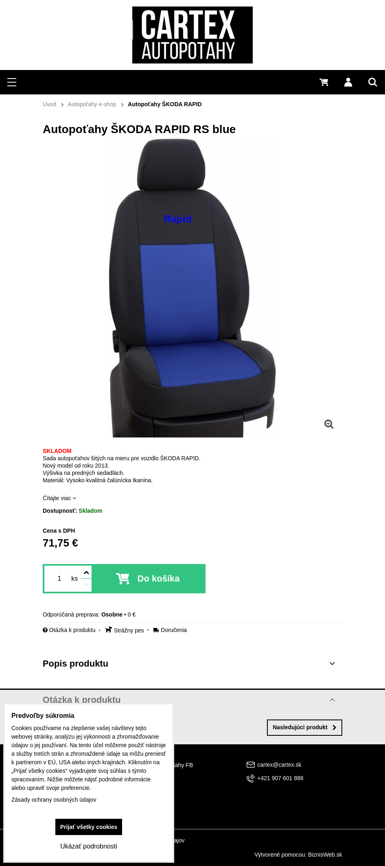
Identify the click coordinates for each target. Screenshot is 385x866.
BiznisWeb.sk (325, 854)
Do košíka (159, 578)
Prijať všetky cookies (89, 827)
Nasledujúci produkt (305, 727)
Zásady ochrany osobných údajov (53, 799)
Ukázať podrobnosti (88, 846)
